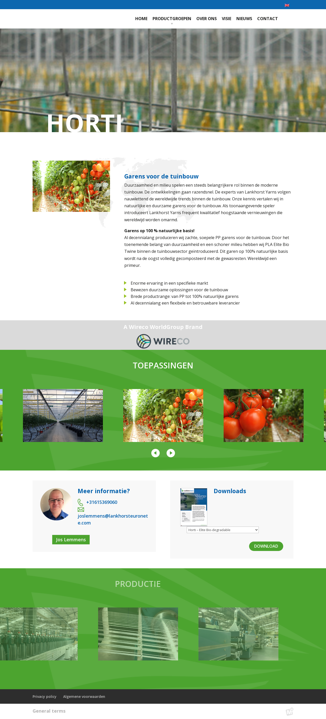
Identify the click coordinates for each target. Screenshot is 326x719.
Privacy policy (45, 696)
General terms (49, 711)
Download (266, 546)
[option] (163, 415)
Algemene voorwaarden (84, 696)
